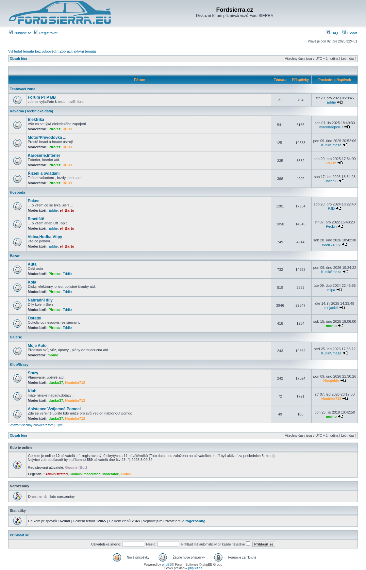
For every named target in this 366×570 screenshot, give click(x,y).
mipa (331, 290)
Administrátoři (56, 474)
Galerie (16, 337)
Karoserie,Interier (44, 155)
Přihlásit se (20, 33)
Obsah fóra (18, 58)
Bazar (15, 256)
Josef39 (331, 181)
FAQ (332, 33)
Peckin (331, 226)
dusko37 (56, 382)
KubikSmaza (331, 145)
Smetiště (36, 219)
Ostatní (34, 318)
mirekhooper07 (331, 127)
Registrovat (46, 33)
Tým (59, 425)
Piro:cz (55, 129)
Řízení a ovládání (43, 173)
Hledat (349, 33)
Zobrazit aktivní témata (77, 51)
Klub (32, 391)
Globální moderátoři (85, 474)
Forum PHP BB (42, 97)
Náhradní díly (40, 300)
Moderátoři (110, 474)
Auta (32, 264)
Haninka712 (75, 382)
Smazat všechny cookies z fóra (31, 425)
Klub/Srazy (19, 364)
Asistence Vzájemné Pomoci (54, 409)
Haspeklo (331, 381)
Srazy (33, 373)
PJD (331, 208)
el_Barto (67, 210)
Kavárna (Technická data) (31, 111)
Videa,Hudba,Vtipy (45, 237)
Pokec (33, 201)
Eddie (331, 102)
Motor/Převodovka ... (47, 137)
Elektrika (36, 119)
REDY (67, 129)
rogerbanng (331, 244)
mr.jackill (331, 308)
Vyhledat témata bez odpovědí (32, 51)
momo (331, 326)
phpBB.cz (195, 568)
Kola (32, 282)
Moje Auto (37, 345)
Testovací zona (22, 89)
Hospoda (17, 192)
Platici (126, 474)
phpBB (167, 564)
